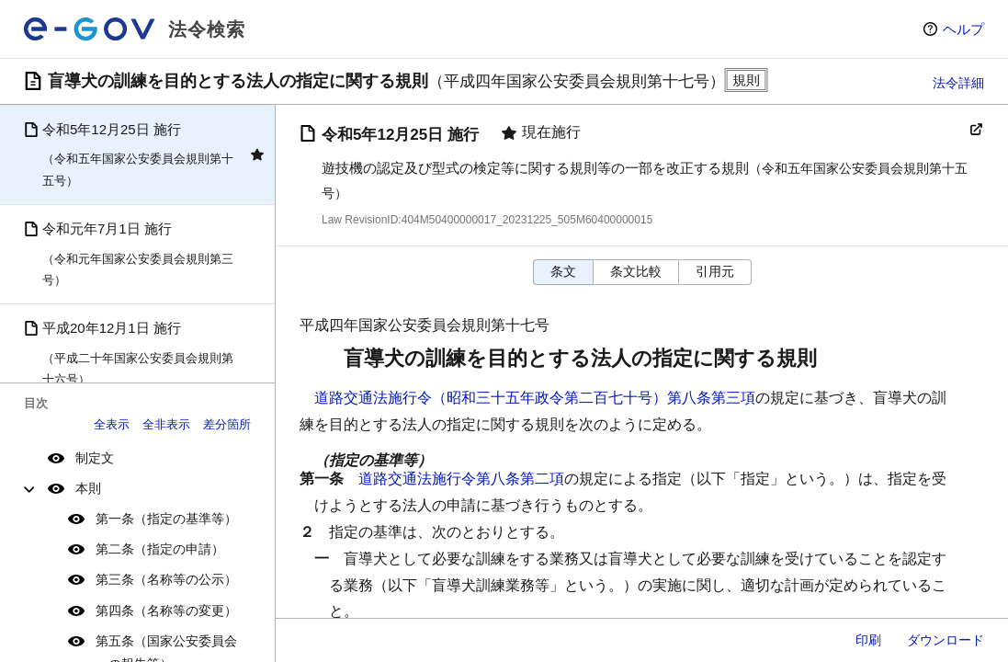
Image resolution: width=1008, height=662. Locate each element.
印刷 (868, 640)
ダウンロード (945, 640)
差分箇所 (227, 424)
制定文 (94, 458)
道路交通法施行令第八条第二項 (461, 478)
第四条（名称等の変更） (166, 610)
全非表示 (166, 424)
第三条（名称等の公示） (166, 579)
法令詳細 (958, 82)
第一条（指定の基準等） (166, 518)
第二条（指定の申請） (160, 549)
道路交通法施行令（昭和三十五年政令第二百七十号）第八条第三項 (534, 397)
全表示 (112, 424)
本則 (88, 488)
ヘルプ (963, 29)
